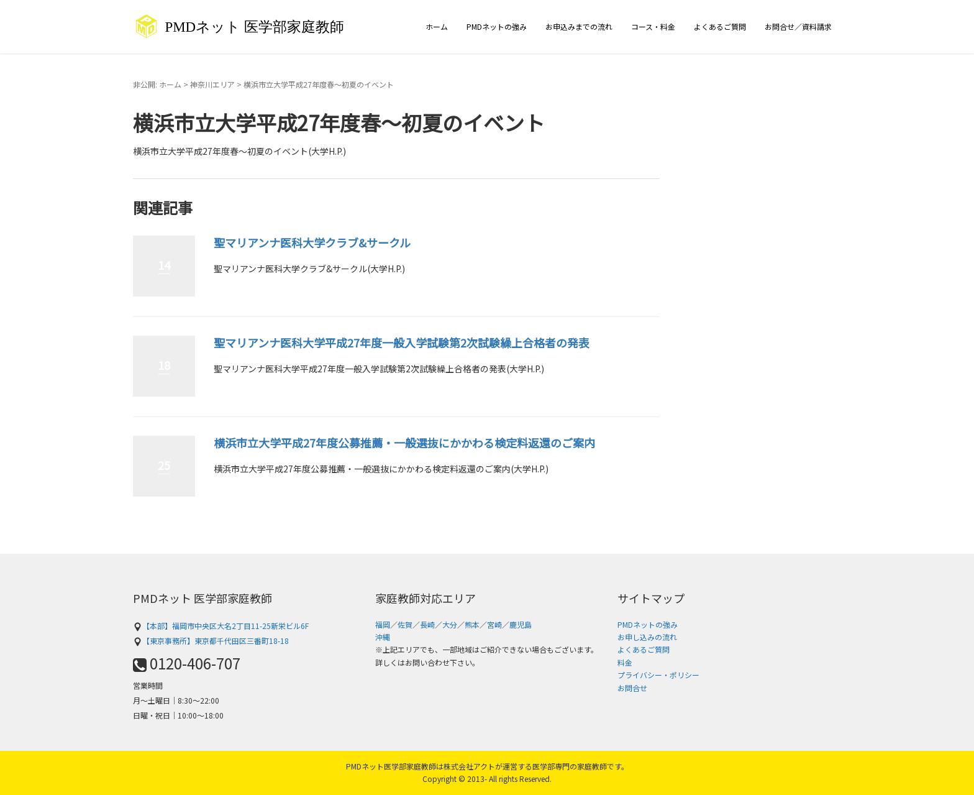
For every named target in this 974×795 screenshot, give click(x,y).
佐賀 (405, 624)
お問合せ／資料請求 (798, 26)
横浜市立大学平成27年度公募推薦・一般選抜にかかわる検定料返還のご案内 (404, 442)
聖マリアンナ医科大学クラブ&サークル (312, 242)
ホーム (437, 26)
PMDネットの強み (497, 26)
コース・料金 (653, 26)
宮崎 (494, 624)
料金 (624, 662)
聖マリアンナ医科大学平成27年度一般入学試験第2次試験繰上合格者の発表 (401, 342)
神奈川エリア (212, 84)
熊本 (472, 624)
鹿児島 (520, 624)
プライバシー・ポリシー (658, 674)
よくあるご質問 (720, 26)
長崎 (427, 624)
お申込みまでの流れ (578, 26)
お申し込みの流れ (647, 637)
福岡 (382, 624)
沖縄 (382, 637)
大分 (449, 624)
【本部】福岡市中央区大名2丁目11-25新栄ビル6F (221, 625)
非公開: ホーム (157, 84)
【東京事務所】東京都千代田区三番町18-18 (211, 640)
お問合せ (632, 687)
